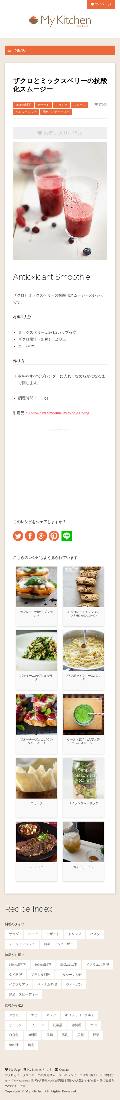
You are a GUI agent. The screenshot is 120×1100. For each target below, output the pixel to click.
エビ (34, 1015)
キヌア (51, 1015)
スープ (32, 934)
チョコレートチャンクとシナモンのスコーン (83, 613)
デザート (43, 104)
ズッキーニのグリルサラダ (36, 677)
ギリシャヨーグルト (79, 1015)
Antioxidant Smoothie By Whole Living (58, 413)
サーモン (15, 1025)
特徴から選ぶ (14, 955)
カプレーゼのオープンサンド (36, 613)
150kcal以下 (17, 965)
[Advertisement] (59, 469)
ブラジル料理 (40, 975)
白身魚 (14, 1035)
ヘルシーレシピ (26, 111)
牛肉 (93, 1025)
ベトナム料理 (47, 984)
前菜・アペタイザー (58, 944)
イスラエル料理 (97, 965)
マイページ (101, 4)
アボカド (15, 1015)
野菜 (96, 1035)
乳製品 (58, 1025)
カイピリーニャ (83, 867)
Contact (62, 1070)
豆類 (49, 1035)
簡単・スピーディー (56, 111)
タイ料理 (15, 975)
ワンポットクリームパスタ (83, 677)
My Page (13, 1070)
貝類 (80, 1035)
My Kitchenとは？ (38, 1070)
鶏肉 (31, 1045)
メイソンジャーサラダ (83, 803)
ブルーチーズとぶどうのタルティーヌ (36, 741)
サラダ (14, 934)
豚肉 (65, 1035)
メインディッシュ (22, 944)
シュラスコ (36, 867)
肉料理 (32, 1035)
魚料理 (14, 1045)
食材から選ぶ (14, 1005)
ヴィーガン (74, 984)
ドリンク (61, 104)
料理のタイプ (14, 924)
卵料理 (76, 1025)
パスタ (95, 934)
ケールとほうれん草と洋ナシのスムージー (83, 741)
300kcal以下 (23, 104)
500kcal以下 (68, 965)
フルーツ (80, 104)
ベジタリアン (18, 984)
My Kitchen (34, 1091)
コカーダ (37, 803)
